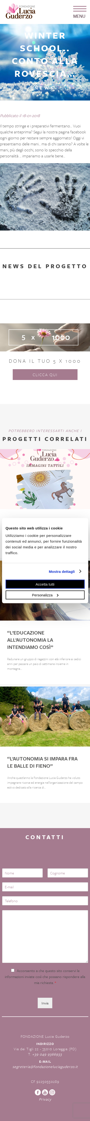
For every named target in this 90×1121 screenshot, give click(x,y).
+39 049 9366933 (47, 1054)
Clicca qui (45, 375)
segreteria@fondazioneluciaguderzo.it (45, 1066)
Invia (45, 1003)
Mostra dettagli (62, 571)
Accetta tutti (45, 584)
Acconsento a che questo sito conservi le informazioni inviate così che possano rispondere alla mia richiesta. (45, 976)
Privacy (45, 1099)
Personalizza (45, 595)
